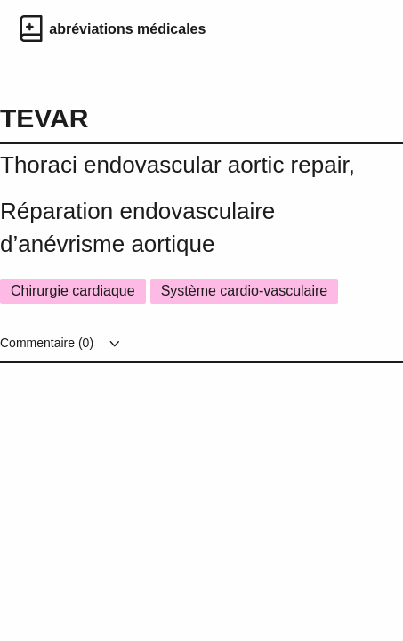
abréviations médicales (127, 29)
